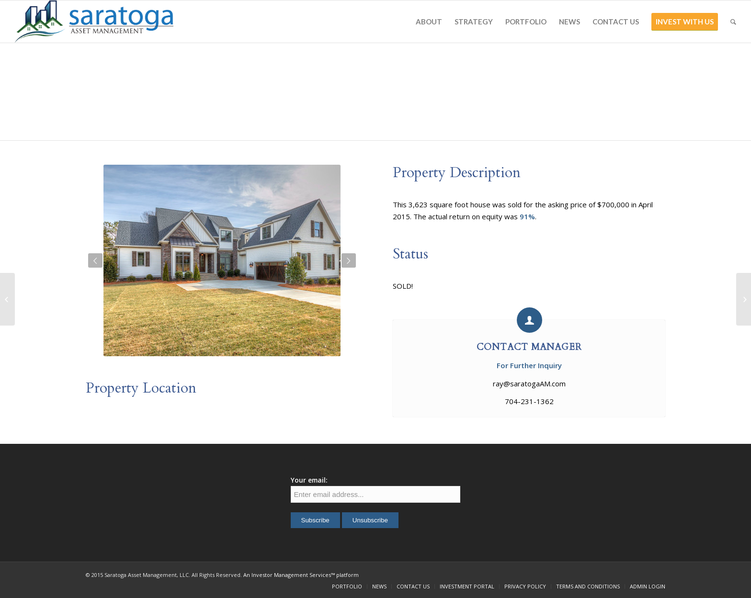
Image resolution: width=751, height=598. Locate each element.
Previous (95, 260)
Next (348, 260)
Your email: (309, 480)
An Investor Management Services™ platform (301, 574)
